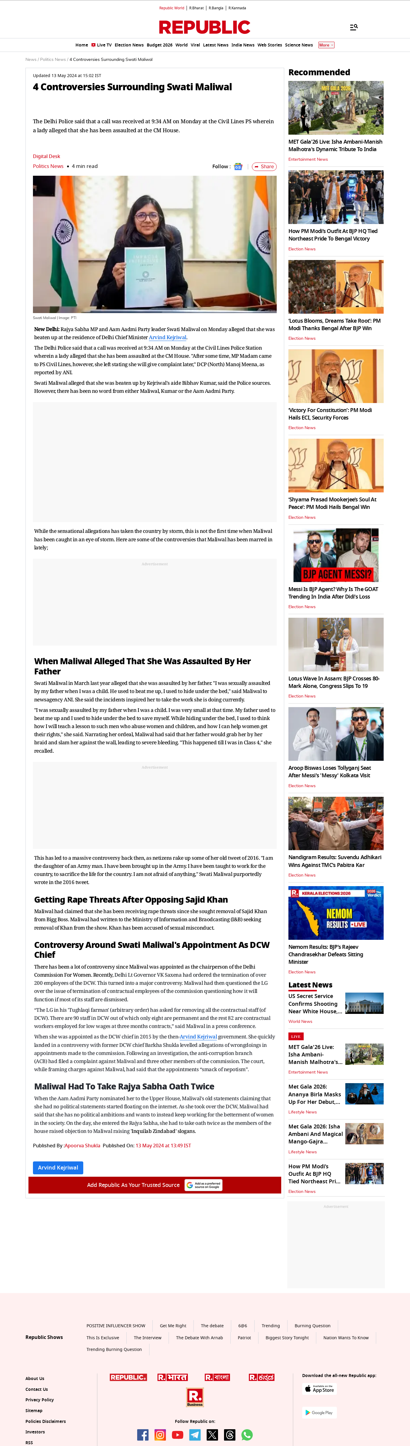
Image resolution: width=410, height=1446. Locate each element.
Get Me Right (173, 1326)
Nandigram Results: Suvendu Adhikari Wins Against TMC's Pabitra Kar (335, 861)
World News (300, 1022)
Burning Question (313, 1326)
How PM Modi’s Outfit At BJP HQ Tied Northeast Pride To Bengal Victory (333, 235)
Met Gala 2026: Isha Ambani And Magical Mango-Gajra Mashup (315, 1138)
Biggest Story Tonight (287, 1338)
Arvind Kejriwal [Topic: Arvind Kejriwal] (58, 1168)
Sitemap (34, 1411)
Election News (302, 249)
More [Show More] (326, 45)
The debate (212, 1326)
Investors (35, 1432)
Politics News (48, 166)
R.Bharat (196, 8)
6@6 (242, 1326)
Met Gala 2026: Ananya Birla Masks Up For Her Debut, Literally (314, 1098)
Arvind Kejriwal (167, 337)
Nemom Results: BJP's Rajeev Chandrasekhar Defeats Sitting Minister (325, 954)
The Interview (147, 1338)
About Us (34, 1379)
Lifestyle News (302, 1112)
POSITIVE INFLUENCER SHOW (116, 1326)
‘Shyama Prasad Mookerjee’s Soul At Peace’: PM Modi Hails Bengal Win (332, 503)
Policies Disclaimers (45, 1421)
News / (32, 60)
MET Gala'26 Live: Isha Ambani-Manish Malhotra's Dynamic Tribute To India (335, 145)
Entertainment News (308, 159)
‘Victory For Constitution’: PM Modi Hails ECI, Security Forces (330, 414)
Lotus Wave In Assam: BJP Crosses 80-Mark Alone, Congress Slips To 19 (334, 682)
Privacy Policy (39, 1400)
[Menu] (351, 27)
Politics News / (54, 60)
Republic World (171, 8)
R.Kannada (237, 8)
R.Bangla (216, 8)
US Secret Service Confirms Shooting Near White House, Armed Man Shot (313, 1007)
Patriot (244, 1338)
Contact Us (36, 1389)
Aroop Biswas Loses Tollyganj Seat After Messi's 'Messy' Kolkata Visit (329, 771)
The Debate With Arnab (199, 1338)
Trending (271, 1326)
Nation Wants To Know (346, 1338)
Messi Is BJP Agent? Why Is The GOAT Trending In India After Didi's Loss (333, 593)
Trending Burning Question (114, 1349)
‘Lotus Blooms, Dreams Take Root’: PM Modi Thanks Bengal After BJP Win (334, 324)
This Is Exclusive (103, 1338)
